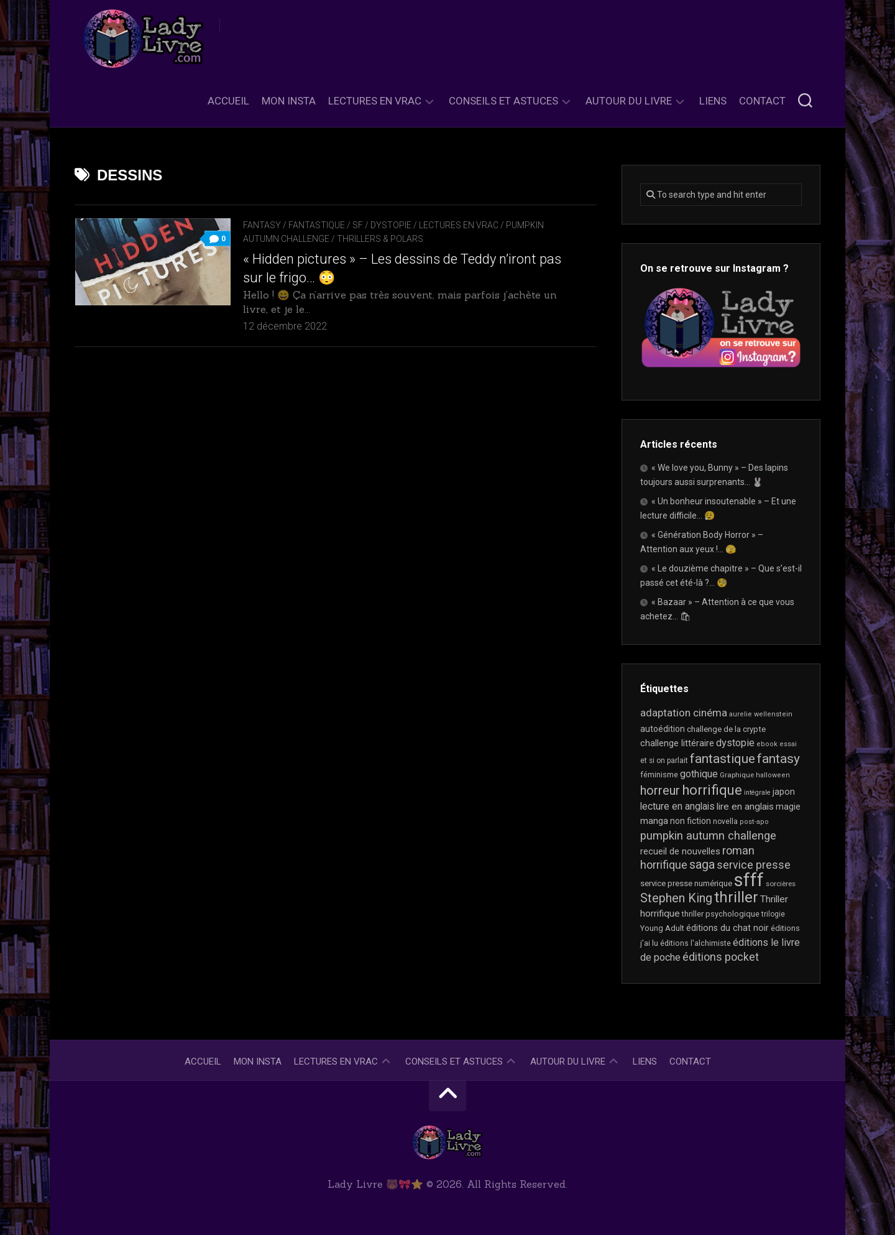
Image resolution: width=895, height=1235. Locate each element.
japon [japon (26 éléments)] (784, 792)
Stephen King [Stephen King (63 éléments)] (676, 898)
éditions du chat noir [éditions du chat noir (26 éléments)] (727, 928)
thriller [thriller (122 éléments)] (736, 897)
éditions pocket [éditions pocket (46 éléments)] (720, 956)
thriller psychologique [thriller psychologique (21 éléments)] (721, 913)
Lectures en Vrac (374, 101)
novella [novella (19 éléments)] (725, 821)
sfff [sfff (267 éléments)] (749, 879)
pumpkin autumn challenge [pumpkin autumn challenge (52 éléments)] (708, 836)
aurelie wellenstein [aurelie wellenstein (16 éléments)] (760, 714)
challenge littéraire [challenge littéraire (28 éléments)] (677, 743)
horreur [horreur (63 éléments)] (660, 791)
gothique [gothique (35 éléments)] (699, 774)
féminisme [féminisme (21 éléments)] (659, 774)
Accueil (228, 101)
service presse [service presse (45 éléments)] (754, 865)
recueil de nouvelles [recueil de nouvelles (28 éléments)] (680, 851)
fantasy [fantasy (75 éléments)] (778, 758)
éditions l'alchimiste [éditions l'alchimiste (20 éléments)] (695, 943)
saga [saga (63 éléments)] (702, 865)
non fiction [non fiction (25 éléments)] (690, 821)
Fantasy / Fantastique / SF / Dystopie (327, 225)
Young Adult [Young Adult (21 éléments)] (662, 928)
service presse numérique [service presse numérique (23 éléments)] (686, 883)
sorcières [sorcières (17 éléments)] (781, 883)
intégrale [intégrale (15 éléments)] (757, 793)
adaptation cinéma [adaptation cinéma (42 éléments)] (683, 712)
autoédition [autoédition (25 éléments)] (662, 729)
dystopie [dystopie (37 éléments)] (735, 743)
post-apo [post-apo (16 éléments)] (754, 822)
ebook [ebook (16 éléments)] (767, 744)
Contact (762, 101)
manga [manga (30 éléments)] (654, 820)
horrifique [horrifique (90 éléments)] (712, 790)
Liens (713, 101)
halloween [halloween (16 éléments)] (773, 775)
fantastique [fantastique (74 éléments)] (722, 758)
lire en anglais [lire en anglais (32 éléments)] (745, 806)
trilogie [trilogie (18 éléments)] (773, 914)
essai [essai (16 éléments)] (788, 744)
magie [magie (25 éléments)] (788, 807)
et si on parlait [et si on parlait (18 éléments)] (664, 760)
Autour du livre (628, 101)
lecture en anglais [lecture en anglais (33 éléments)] (677, 806)
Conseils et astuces (503, 101)
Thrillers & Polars (380, 239)
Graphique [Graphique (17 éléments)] (737, 774)
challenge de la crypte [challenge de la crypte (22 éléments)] (726, 729)
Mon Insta (289, 101)
